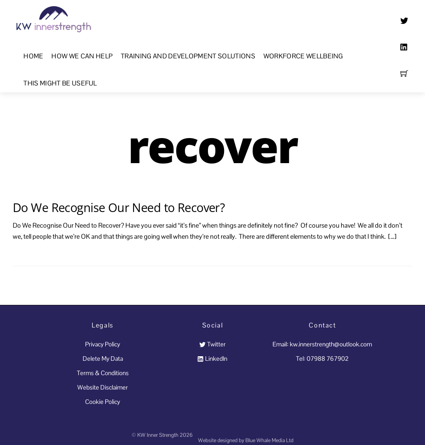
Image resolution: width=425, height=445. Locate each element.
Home (33, 56)
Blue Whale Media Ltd (269, 440)
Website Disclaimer (102, 387)
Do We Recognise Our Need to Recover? (119, 207)
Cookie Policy (102, 402)
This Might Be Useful (60, 83)
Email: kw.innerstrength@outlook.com (322, 344)
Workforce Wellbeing (303, 56)
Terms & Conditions (103, 373)
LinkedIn (212, 358)
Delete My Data (103, 358)
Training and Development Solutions (188, 56)
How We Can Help (82, 56)
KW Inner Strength (157, 434)
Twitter (212, 344)
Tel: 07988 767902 (322, 358)
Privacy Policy (102, 344)
